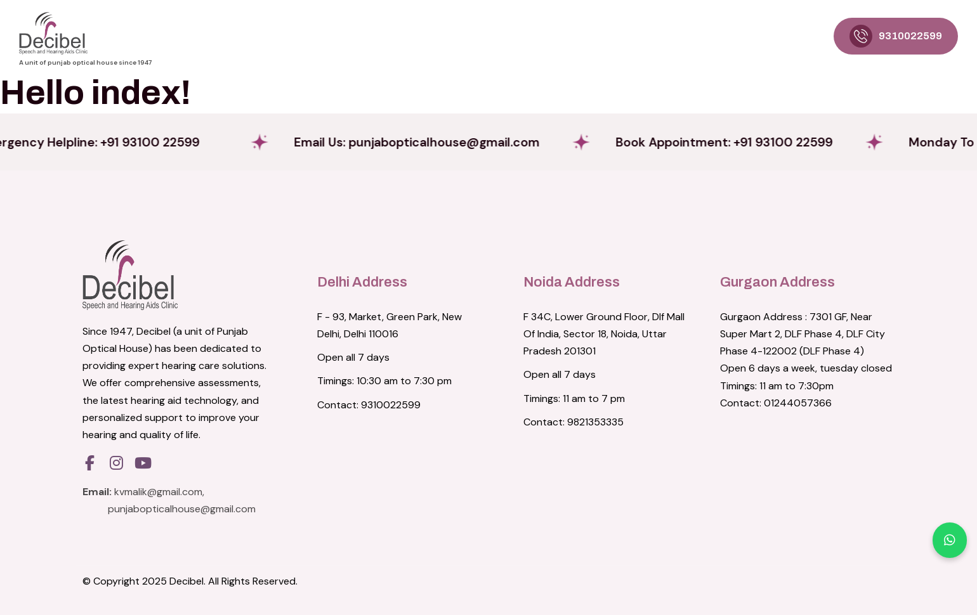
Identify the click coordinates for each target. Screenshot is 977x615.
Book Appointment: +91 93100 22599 (792, 142)
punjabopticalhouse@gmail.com (182, 508)
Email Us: (457, 142)
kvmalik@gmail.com (158, 491)
